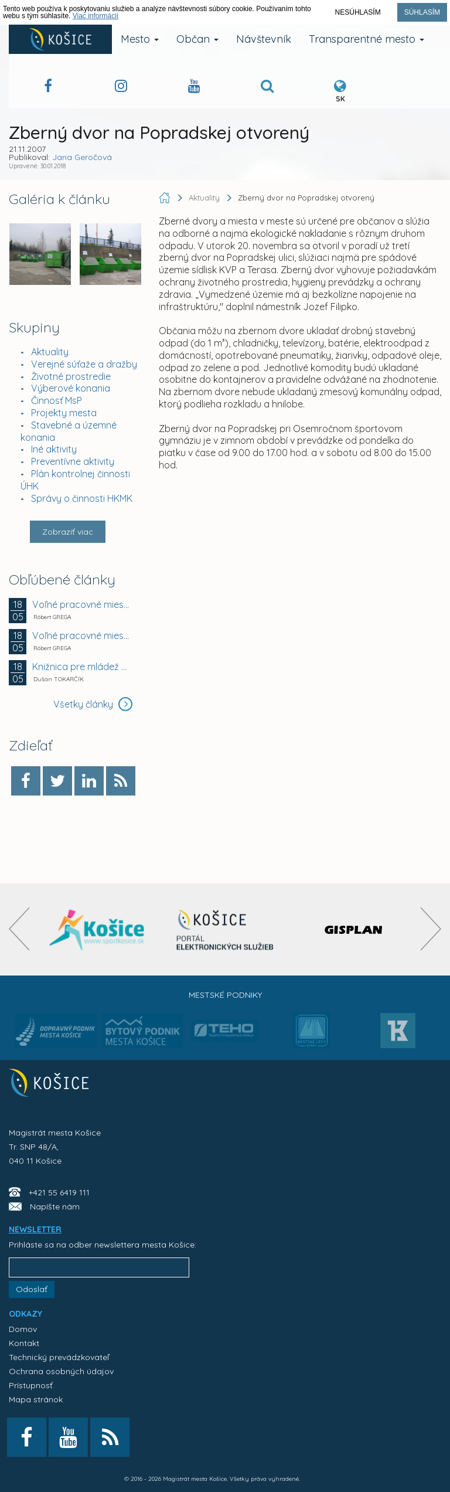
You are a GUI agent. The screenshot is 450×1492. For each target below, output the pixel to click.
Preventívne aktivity (72, 461)
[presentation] (19, 929)
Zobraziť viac (67, 531)
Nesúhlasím (358, 12)
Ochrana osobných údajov (61, 1371)
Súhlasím (422, 12)
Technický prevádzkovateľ (59, 1357)
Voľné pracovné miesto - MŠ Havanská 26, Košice (80, 635)
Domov (23, 1329)
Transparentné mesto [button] (366, 39)
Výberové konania (70, 388)
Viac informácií (95, 16)
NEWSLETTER (35, 1229)
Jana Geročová (82, 157)
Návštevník (263, 39)
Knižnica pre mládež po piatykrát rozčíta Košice (80, 666)
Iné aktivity (54, 449)
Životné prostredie (71, 376)
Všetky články (92, 704)
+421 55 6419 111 (59, 1192)
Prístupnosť (31, 1385)
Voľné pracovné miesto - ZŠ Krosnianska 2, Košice (80, 604)
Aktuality (50, 352)
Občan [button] (197, 39)
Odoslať (31, 1289)
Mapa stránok (36, 1399)
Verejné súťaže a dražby (84, 364)
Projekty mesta (64, 413)
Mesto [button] (140, 39)
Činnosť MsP (56, 400)
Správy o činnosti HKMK (81, 498)
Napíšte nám (55, 1206)
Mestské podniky (225, 995)
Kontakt (24, 1343)
